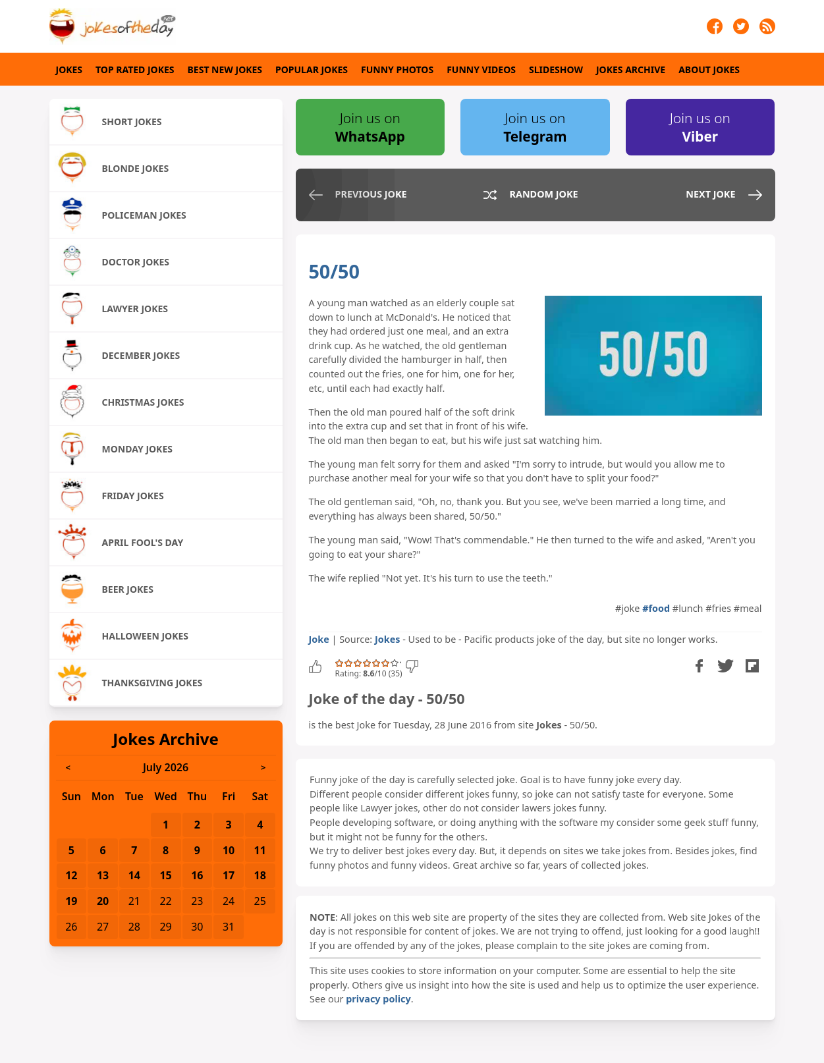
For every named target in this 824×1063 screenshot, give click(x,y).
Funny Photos (397, 69)
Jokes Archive (630, 69)
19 (71, 901)
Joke (319, 639)
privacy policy (378, 999)
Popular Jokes (311, 69)
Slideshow (556, 69)
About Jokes (709, 69)
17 (228, 875)
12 (71, 875)
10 (228, 850)
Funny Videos (481, 69)
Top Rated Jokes (135, 69)
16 (197, 875)
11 (260, 850)
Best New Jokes (225, 69)
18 (260, 875)
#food (656, 608)
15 (165, 875)
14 (134, 875)
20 (103, 901)
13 (103, 875)
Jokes (69, 69)
